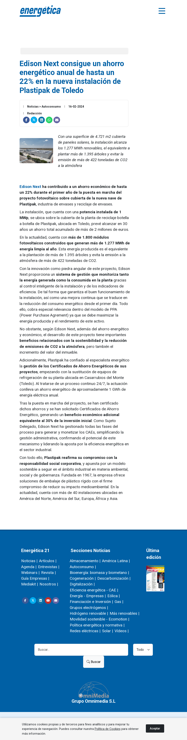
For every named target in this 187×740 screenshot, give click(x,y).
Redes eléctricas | (85, 631)
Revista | (48, 572)
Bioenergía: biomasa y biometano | (99, 572)
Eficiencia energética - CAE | (94, 590)
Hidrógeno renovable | (89, 613)
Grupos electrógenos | (89, 607)
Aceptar (155, 728)
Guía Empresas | (35, 578)
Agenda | (28, 566)
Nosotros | (48, 584)
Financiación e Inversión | (91, 601)
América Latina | (116, 560)
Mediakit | (29, 584)
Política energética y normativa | (97, 625)
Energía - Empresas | (88, 595)
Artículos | (47, 560)
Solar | (107, 631)
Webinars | (30, 572)
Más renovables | (124, 613)
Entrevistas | (48, 566)
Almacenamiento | (85, 560)
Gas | (119, 601)
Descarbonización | (113, 578)
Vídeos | (122, 631)
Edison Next (30, 186)
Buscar (94, 661)
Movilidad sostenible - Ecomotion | (99, 619)
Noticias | (29, 560)
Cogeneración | (83, 578)
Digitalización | (82, 584)
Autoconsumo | (83, 566)
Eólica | (113, 595)
